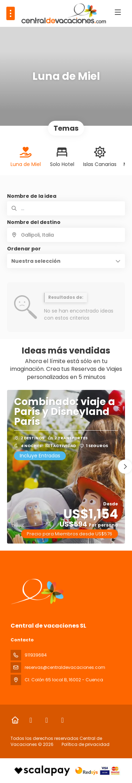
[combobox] (66, 235)
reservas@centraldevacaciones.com (65, 667)
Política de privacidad (85, 744)
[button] (66, 261)
